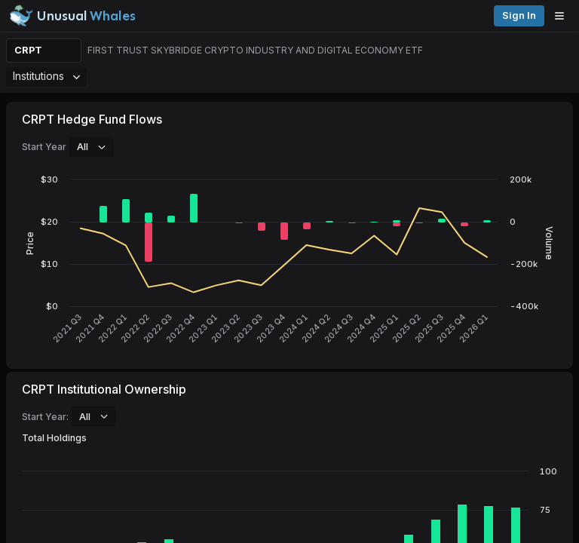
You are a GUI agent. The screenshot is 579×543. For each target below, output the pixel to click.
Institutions (46, 75)
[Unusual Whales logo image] (72, 16)
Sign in (519, 15)
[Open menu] (563, 16)
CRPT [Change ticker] (28, 50)
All (91, 146)
